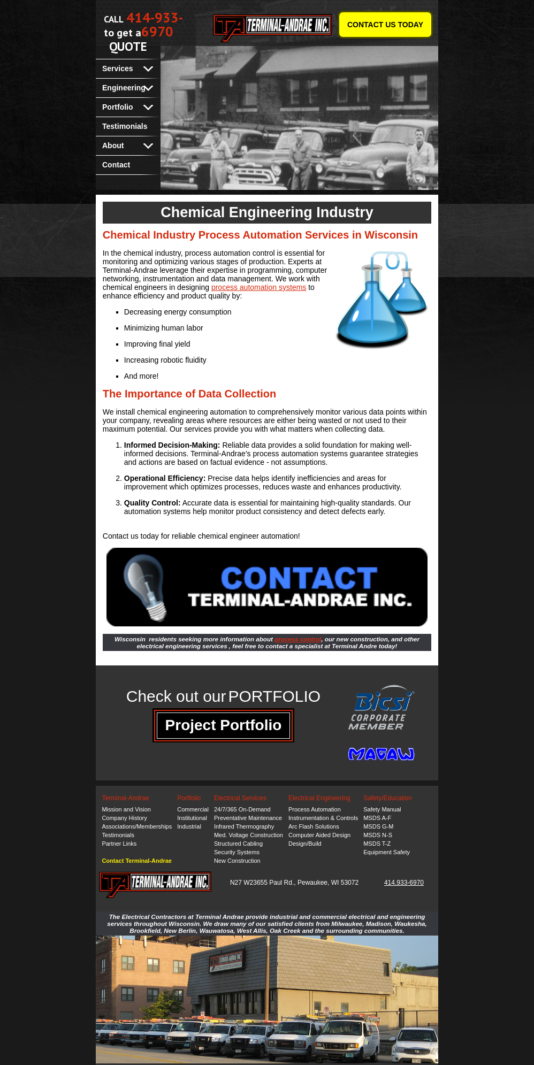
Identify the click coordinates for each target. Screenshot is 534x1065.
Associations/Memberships (137, 826)
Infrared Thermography (244, 826)
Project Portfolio (223, 725)
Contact (116, 164)
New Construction (237, 860)
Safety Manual (382, 809)
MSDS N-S (377, 835)
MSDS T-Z (377, 843)
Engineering (124, 87)
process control (297, 638)
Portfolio (117, 107)
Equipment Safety (386, 852)
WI (335, 882)
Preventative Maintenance (248, 818)
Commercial (193, 809)
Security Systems (237, 852)
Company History (124, 818)
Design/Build (305, 843)
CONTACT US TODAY (385, 24)
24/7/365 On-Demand (242, 809)
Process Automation (314, 809)
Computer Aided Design (319, 835)
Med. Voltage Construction (248, 835)
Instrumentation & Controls (323, 818)
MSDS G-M (378, 826)
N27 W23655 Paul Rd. (262, 882)
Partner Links (119, 843)
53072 (349, 882)
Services (117, 68)
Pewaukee (312, 882)
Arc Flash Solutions (313, 826)
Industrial (189, 826)
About (113, 145)
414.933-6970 (404, 882)
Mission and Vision (126, 809)
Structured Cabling (238, 843)
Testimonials (125, 126)
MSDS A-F (377, 818)
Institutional (192, 818)
